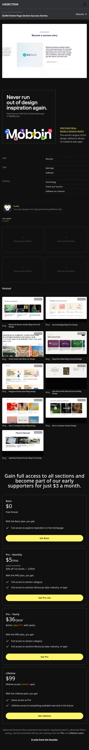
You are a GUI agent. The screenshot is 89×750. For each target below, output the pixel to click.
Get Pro (44, 656)
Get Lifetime (44, 715)
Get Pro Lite (44, 597)
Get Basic (44, 538)
